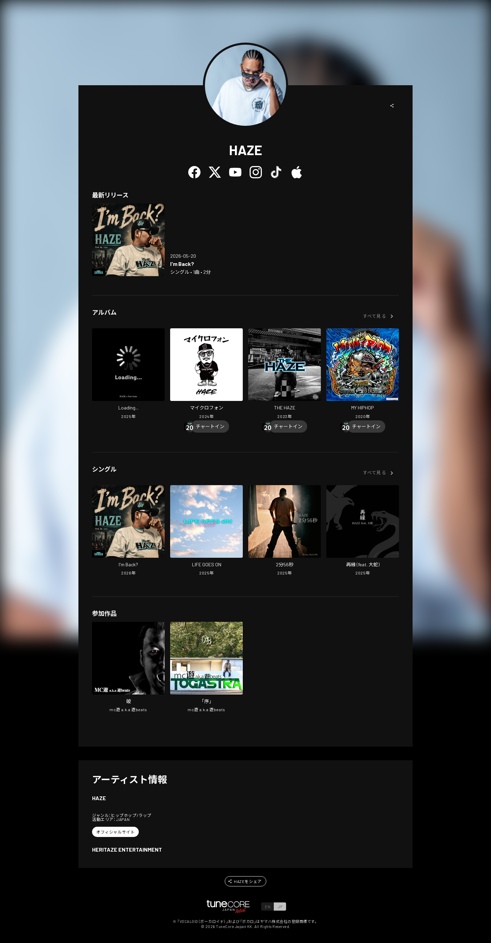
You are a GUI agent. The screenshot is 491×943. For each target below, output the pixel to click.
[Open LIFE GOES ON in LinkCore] (206, 531)
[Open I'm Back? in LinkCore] (128, 240)
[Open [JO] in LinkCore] (206, 668)
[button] (392, 106)
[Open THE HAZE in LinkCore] (284, 374)
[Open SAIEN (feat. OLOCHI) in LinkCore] (362, 531)
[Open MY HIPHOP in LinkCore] (362, 374)
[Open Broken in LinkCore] (128, 668)
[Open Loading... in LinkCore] (128, 374)
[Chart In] (210, 426)
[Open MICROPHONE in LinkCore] (206, 374)
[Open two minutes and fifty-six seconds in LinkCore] (284, 531)
